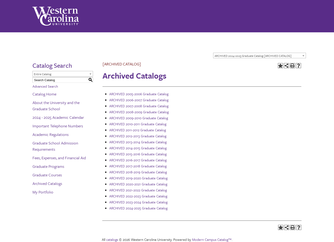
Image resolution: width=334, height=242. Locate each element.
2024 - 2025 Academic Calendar (58, 117)
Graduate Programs (48, 166)
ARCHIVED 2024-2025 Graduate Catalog (138, 208)
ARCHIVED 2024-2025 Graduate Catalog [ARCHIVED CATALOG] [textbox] (253, 56)
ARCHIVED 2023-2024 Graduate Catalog (138, 202)
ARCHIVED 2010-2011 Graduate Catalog (137, 123)
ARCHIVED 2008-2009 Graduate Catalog (139, 111)
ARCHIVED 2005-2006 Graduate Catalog (138, 93)
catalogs (112, 239)
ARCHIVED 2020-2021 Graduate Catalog (138, 184)
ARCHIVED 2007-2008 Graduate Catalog (138, 105)
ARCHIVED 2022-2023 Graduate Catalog (138, 196)
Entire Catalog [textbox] (42, 74)
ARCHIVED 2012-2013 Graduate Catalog (137, 135)
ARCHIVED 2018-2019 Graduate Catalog (138, 172)
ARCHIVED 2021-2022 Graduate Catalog (138, 190)
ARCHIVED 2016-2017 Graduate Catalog (138, 159)
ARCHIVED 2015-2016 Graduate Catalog (138, 153)
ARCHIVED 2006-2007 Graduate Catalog (138, 99)
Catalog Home (44, 94)
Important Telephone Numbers (57, 126)
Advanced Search (45, 86)
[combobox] (259, 55)
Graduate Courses (47, 175)
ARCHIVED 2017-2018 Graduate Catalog (138, 165)
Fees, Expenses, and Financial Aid (59, 158)
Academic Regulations (50, 134)
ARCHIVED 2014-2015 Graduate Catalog (138, 147)
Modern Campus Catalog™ (212, 239)
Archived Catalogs (47, 183)
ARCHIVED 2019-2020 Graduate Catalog (138, 178)
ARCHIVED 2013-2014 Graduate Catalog (138, 141)
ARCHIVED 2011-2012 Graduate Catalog (137, 129)
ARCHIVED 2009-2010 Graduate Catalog (138, 117)
